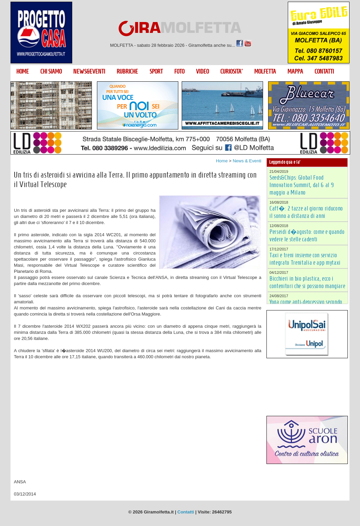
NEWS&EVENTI (89, 71)
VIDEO (202, 71)
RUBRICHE (127, 71)
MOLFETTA (265, 71)
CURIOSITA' (231, 71)
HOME (22, 71)
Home (222, 160)
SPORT (156, 71)
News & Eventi (247, 160)
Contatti (185, 511)
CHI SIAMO (51, 71)
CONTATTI (324, 71)
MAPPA (295, 71)
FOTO (179, 71)
